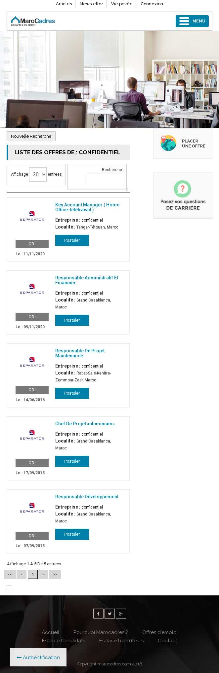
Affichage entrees (36, 174)
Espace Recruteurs (121, 641)
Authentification (38, 657)
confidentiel (92, 220)
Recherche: (105, 176)
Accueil (50, 632)
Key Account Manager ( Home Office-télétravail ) (87, 207)
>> (55, 574)
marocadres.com (114, 663)
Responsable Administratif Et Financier (86, 280)
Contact (167, 641)
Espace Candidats (63, 641)
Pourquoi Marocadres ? (100, 632)
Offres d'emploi (160, 632)
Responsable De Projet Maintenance (80, 353)
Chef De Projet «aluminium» (85, 423)
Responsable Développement (86, 496)
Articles (64, 3)
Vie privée (122, 3)
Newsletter (91, 3)
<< (10, 574)
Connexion (152, 3)
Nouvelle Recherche (31, 136)
